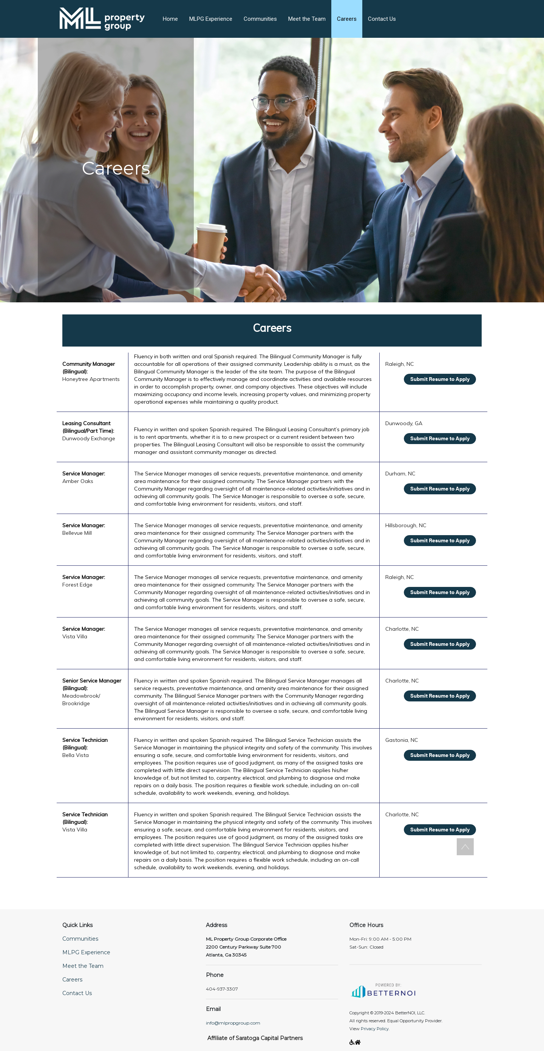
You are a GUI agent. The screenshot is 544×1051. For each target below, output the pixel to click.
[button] (108, 15)
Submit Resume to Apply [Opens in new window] (440, 378)
